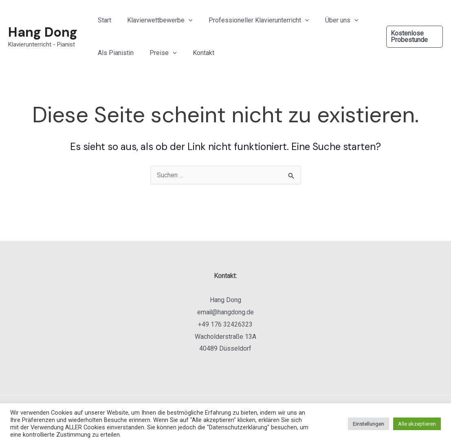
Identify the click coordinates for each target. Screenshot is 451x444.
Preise (158, 53)
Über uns (331, 20)
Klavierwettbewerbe (155, 20)
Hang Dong (42, 32)
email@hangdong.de (225, 312)
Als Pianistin (114, 53)
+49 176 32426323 (225, 324)
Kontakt (196, 53)
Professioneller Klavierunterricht (251, 20)
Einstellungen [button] (368, 424)
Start (103, 20)
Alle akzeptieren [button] (417, 424)
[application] (184, 20)
